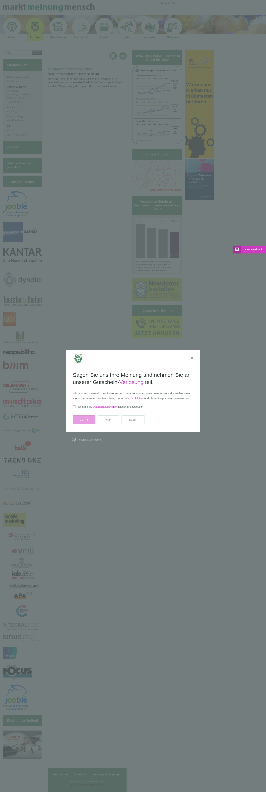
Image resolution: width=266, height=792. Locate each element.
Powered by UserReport (89, 440)
